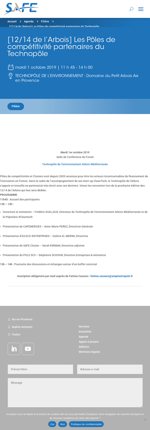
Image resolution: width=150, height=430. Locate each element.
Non (62, 424)
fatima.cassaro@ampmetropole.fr (111, 276)
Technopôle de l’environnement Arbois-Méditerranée (75, 164)
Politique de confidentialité (86, 424)
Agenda (29, 21)
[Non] (145, 420)
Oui (52, 424)
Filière (45, 21)
